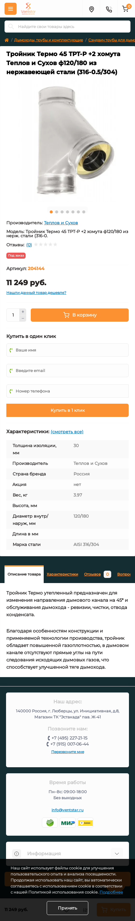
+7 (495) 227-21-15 (69, 738)
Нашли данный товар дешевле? (36, 292)
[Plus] (23, 311)
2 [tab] (56, 211)
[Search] (11, 27)
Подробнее (111, 892)
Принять (67, 908)
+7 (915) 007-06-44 (69, 744)
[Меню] (11, 9)
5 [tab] (72, 211)
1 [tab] (51, 211)
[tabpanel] (67, 141)
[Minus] (23, 318)
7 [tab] (83, 211)
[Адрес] (91, 8)
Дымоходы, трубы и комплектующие (48, 40)
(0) (29, 245)
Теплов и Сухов (61, 223)
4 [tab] (67, 211)
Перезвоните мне (67, 751)
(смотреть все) (67, 431)
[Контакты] (109, 8)
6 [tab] (78, 211)
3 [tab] (62, 211)
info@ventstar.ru (67, 810)
